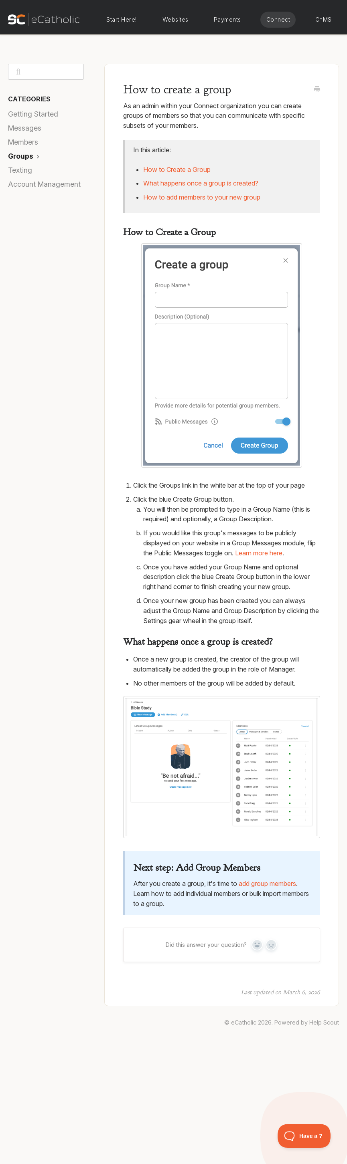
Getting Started (33, 114)
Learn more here (258, 553)
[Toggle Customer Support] (304, 1136)
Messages (24, 128)
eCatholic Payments (227, 19)
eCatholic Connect (278, 19)
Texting (20, 170)
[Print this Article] (317, 89)
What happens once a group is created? (200, 183)
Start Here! (121, 19)
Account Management (44, 184)
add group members (267, 884)
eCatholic (243, 1022)
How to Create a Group (177, 169)
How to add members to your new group (201, 197)
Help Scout (324, 1022)
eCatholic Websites (175, 19)
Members (23, 142)
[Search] (46, 72)
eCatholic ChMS (323, 19)
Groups (24, 156)
